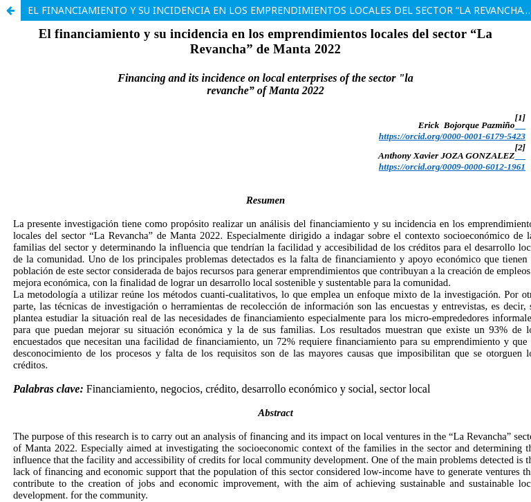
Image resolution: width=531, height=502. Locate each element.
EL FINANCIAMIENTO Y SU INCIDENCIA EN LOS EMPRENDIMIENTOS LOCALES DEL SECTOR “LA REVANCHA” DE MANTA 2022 (279, 10)
